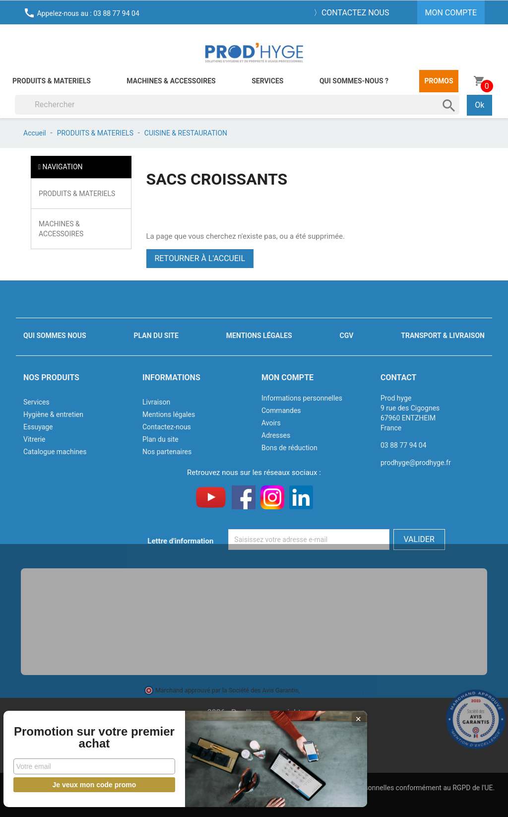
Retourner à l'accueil (200, 258)
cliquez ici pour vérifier (332, 690)
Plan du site (156, 336)
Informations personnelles (301, 398)
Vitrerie (34, 439)
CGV (346, 336)
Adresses (275, 435)
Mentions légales (259, 336)
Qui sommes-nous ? (353, 81)
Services (267, 81)
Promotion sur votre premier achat (74, 731)
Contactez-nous (166, 427)
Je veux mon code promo (75, 785)
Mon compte (287, 377)
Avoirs (271, 423)
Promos (438, 81)
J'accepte (277, 800)
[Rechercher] (237, 105)
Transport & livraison (443, 336)
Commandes (281, 410)
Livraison (156, 402)
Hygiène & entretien (53, 414)
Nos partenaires (166, 452)
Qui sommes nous (54, 336)
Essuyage (38, 427)
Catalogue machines (55, 452)
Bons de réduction (289, 448)
